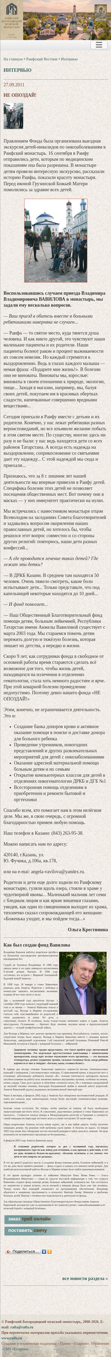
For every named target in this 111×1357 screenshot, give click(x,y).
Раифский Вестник (42, 59)
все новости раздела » (85, 1278)
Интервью (69, 59)
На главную (13, 59)
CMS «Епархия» (16, 1349)
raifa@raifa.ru (21, 1327)
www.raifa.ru (11, 1338)
